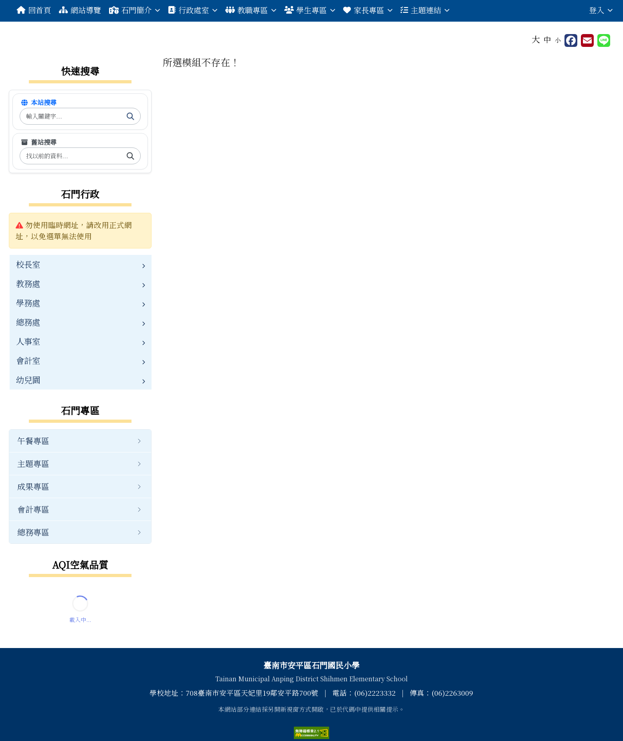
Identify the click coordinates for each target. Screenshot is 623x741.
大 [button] (536, 39)
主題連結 (424, 9)
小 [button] (558, 40)
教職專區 (250, 9)
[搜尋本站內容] (70, 116)
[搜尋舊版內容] (70, 156)
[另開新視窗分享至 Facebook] (570, 40)
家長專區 (367, 9)
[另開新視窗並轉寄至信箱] (587, 40)
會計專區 (33, 509)
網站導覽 (80, 9)
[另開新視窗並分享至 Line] (603, 40)
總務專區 (33, 532)
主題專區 (33, 463)
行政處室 (192, 9)
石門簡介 (134, 9)
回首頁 (34, 9)
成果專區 (33, 486)
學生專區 (309, 9)
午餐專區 (33, 440)
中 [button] (547, 39)
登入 (601, 9)
